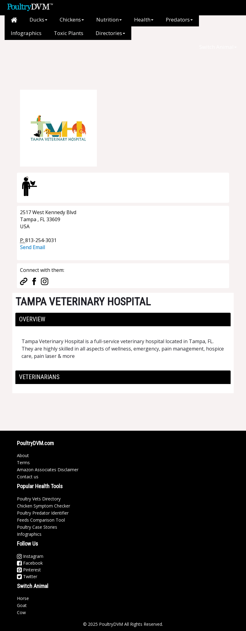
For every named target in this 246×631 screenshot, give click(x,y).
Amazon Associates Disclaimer (47, 469)
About (23, 455)
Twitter (27, 576)
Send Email (32, 247)
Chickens (72, 19)
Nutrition (109, 19)
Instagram (30, 556)
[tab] (123, 319)
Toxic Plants (68, 33)
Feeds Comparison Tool (41, 520)
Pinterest (29, 570)
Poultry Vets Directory (39, 499)
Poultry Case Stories (37, 527)
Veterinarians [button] (39, 377)
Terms (23, 462)
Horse (23, 598)
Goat (22, 605)
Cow (21, 612)
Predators (179, 19)
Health (143, 19)
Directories (110, 33)
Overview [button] (32, 319)
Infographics (26, 33)
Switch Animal (218, 46)
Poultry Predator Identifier (43, 513)
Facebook (30, 563)
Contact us (27, 477)
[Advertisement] (120, 67)
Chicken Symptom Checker (43, 506)
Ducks (38, 19)
